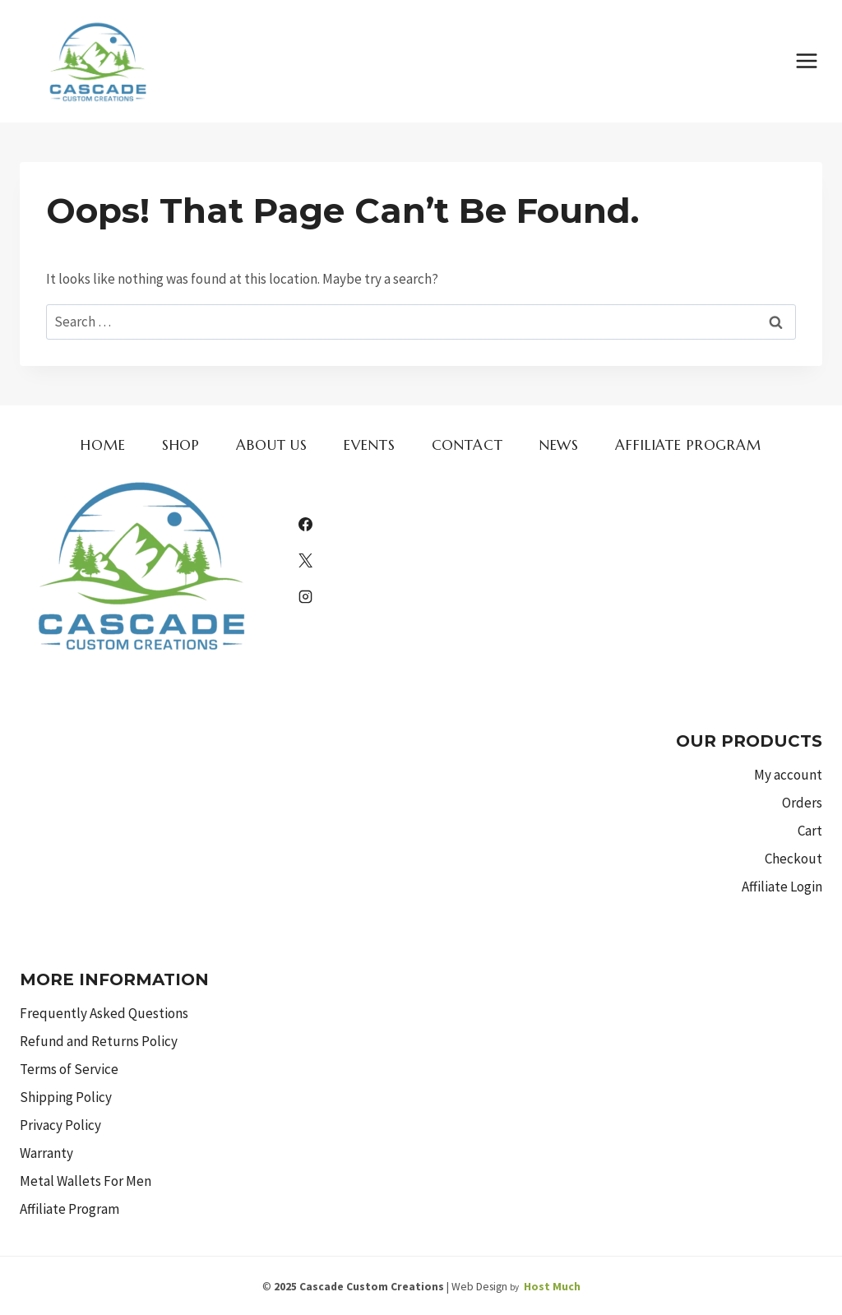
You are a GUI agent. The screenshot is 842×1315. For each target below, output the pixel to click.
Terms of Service (69, 1069)
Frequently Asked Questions (104, 1013)
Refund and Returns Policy (99, 1041)
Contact (467, 445)
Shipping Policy (66, 1097)
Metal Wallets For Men (85, 1181)
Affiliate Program (688, 445)
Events (369, 445)
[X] (305, 561)
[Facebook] (305, 525)
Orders (802, 803)
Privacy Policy (60, 1125)
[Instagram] (305, 597)
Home (103, 445)
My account (788, 775)
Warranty (46, 1153)
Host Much (552, 1286)
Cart (810, 831)
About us (272, 445)
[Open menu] (806, 61)
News (559, 445)
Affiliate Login (782, 886)
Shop (181, 445)
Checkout (793, 859)
